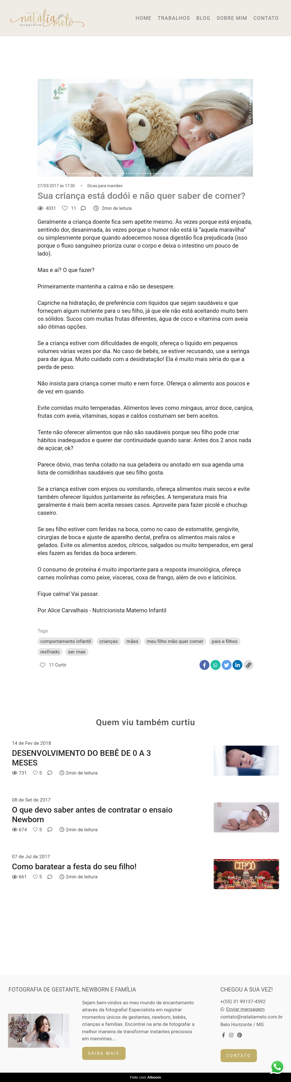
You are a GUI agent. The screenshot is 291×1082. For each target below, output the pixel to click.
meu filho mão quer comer (175, 641)
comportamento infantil (65, 641)
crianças (108, 641)
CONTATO (266, 18)
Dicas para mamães (104, 186)
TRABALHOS (174, 18)
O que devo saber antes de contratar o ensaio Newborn (92, 814)
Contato (238, 1055)
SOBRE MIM (232, 18)
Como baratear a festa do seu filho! (74, 866)
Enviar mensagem (245, 1009)
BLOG (203, 18)
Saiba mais (104, 1053)
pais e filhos (225, 641)
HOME (143, 18)
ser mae (77, 652)
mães (132, 641)
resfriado (50, 652)
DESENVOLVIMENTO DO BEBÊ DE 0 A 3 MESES (81, 757)
